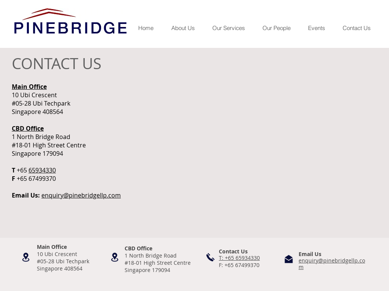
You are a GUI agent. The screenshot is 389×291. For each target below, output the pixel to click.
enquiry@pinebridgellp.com (81, 195)
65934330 (42, 170)
